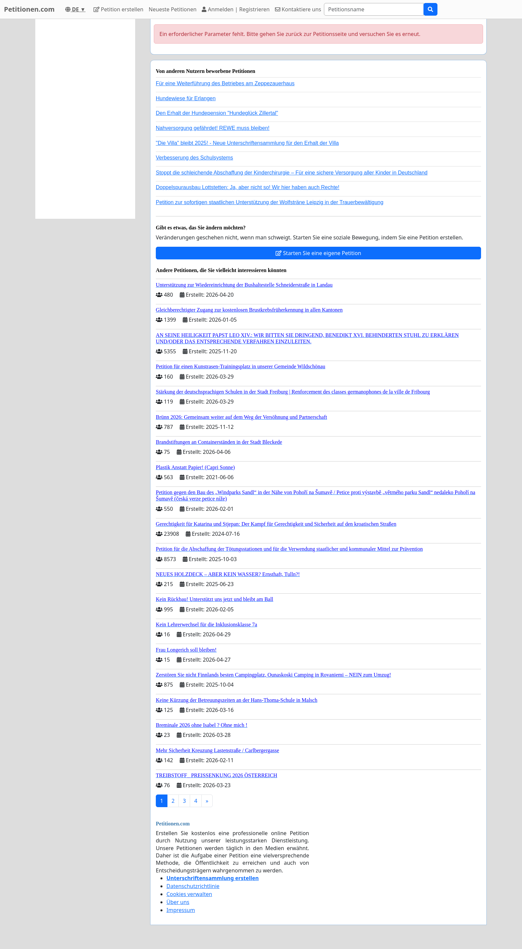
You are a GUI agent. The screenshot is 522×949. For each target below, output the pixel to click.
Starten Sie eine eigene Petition (318, 253)
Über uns (177, 902)
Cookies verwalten (189, 894)
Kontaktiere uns (298, 9)
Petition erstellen (118, 9)
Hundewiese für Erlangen (186, 98)
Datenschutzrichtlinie (192, 886)
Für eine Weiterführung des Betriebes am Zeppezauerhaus (225, 83)
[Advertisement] (85, 119)
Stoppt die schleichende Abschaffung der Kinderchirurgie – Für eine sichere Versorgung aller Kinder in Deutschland (291, 172)
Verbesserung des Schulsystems (194, 157)
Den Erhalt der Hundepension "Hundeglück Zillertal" (217, 113)
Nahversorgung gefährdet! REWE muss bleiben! (213, 128)
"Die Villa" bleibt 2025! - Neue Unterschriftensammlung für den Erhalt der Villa (247, 143)
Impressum (180, 910)
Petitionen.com (29, 9)
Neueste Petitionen (173, 9)
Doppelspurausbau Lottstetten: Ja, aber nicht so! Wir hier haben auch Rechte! (247, 187)
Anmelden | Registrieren (236, 9)
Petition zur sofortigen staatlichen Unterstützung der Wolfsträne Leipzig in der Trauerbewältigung (270, 202)
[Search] (374, 9)
